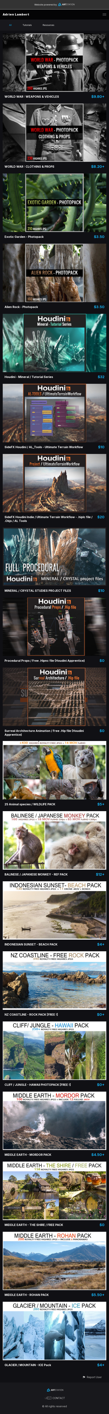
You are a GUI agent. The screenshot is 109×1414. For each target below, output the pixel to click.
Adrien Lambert (16, 14)
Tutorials (27, 25)
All (10, 25)
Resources (48, 25)
